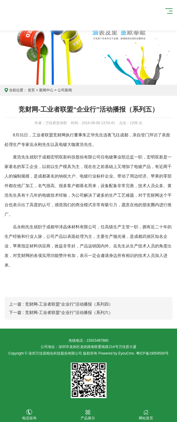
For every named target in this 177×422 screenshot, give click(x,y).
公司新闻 (65, 90)
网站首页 (146, 414)
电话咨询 (29, 414)
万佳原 (40, 15)
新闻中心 (46, 90)
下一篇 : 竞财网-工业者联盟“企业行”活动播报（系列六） (61, 312)
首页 (31, 90)
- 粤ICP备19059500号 (151, 353)
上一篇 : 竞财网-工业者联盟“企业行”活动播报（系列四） (61, 304)
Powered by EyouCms (115, 353)
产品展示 (88, 414)
